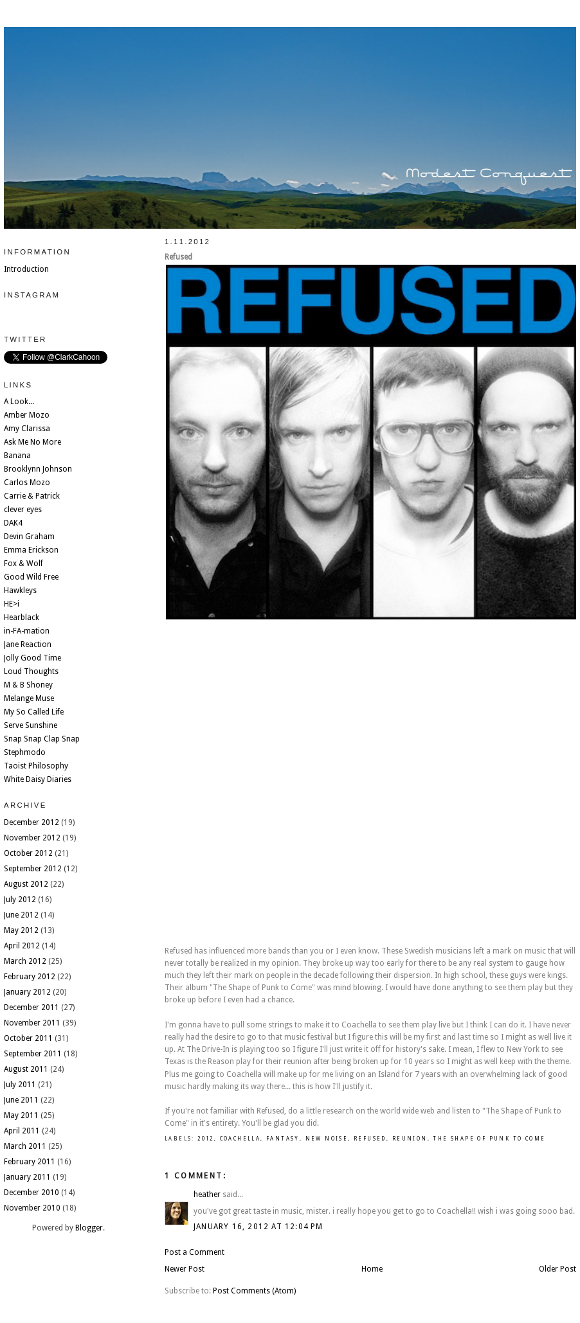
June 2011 (21, 1100)
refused (370, 1139)
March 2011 (25, 1146)
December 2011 (31, 1007)
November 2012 (32, 837)
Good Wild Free (31, 577)
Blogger (89, 1227)
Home (372, 1269)
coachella (240, 1139)
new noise (327, 1139)
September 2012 (33, 868)
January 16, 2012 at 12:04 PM (258, 1226)
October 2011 (28, 1038)
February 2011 (29, 1161)
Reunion (410, 1139)
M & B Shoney (28, 684)
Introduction (26, 269)
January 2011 (27, 1177)
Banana (17, 455)
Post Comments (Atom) (254, 1290)
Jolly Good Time (32, 657)
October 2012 (28, 853)
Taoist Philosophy (36, 765)
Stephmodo (25, 752)
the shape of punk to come (489, 1139)
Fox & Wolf (23, 563)
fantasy (283, 1139)
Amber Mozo (27, 415)
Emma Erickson (31, 550)
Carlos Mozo (27, 482)
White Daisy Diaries (37, 779)
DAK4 (13, 523)
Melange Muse (29, 698)
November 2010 (32, 1207)
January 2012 (27, 992)
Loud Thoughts (31, 671)
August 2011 (26, 1069)
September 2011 (33, 1053)
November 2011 (32, 1022)
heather (207, 1194)
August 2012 (26, 884)
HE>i (11, 603)
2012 (205, 1139)
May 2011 (21, 1115)
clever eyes (23, 509)
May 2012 (21, 930)
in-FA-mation (27, 630)
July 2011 (20, 1084)
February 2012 (29, 976)
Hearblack (21, 617)
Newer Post (184, 1269)
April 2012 (22, 945)
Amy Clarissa (27, 428)
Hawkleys (20, 590)
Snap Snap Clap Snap (42, 738)
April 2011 (22, 1130)
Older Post (557, 1269)
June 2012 (21, 914)
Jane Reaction (27, 644)
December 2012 (31, 822)
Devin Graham (29, 536)
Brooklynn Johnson (38, 469)
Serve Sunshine (30, 725)
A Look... (19, 401)
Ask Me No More (32, 442)
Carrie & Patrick (32, 496)
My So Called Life (34, 711)
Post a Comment (194, 1252)
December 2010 (31, 1192)
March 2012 (25, 961)
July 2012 (20, 899)
